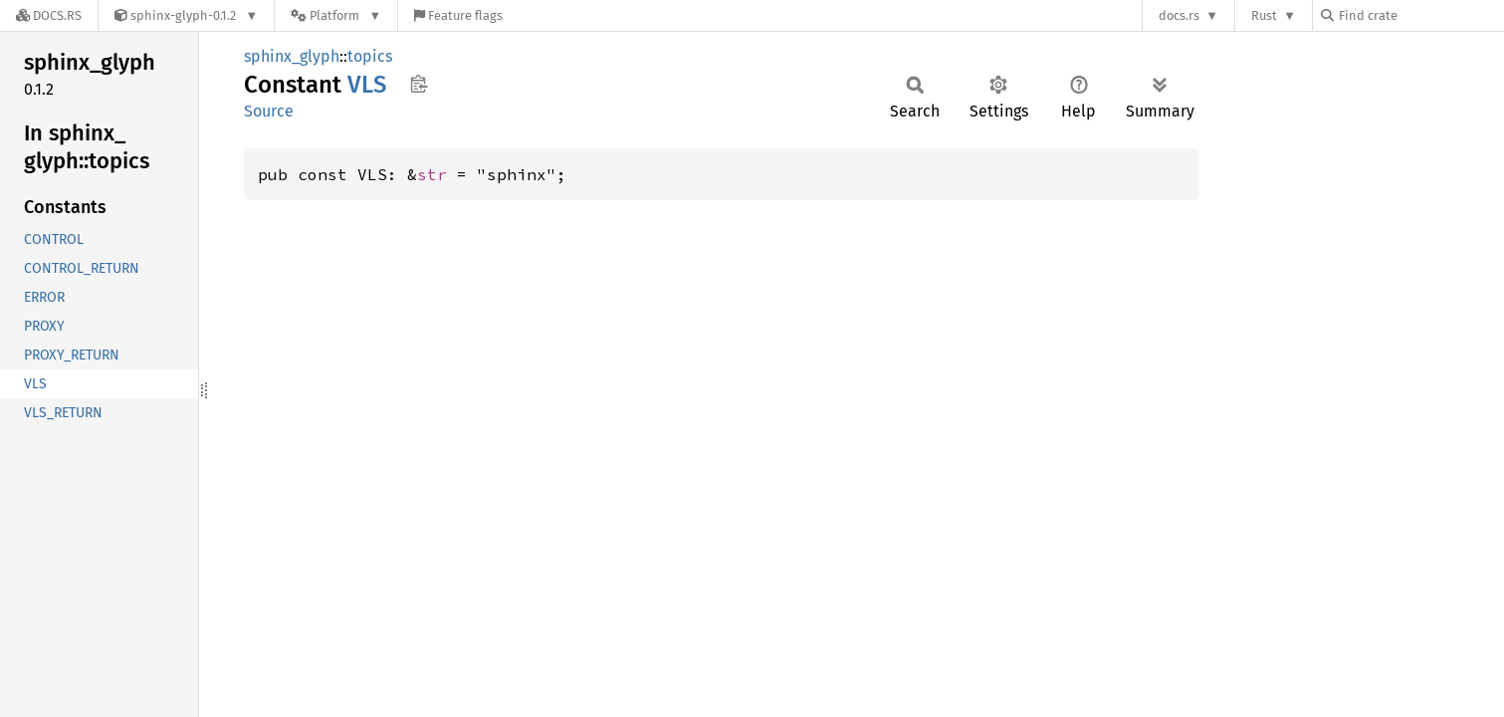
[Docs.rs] (49, 15)
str (432, 174)
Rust (1264, 15)
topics (369, 56)
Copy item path (418, 84)
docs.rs (1179, 15)
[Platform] (336, 15)
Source (269, 111)
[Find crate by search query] (1420, 15)
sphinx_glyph (291, 56)
